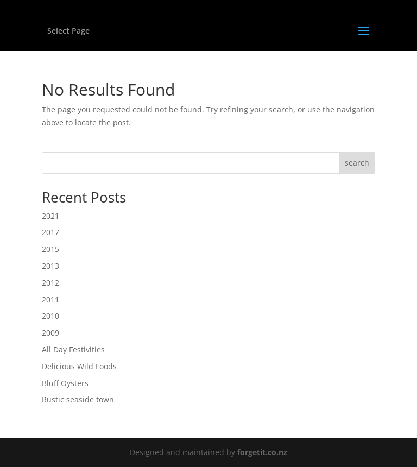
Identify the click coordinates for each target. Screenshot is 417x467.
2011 (50, 299)
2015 (50, 249)
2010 (50, 316)
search (357, 162)
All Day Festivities (73, 349)
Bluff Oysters (65, 383)
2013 (50, 266)
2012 (50, 282)
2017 (50, 232)
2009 (50, 332)
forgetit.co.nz (262, 452)
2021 (50, 216)
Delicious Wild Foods (79, 366)
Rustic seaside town (78, 399)
